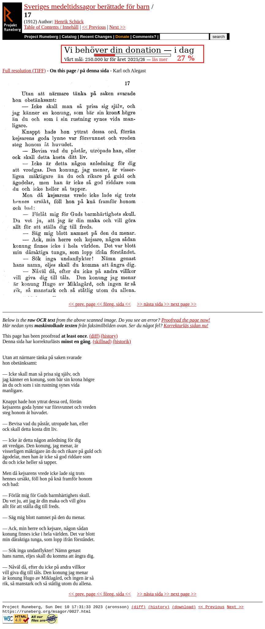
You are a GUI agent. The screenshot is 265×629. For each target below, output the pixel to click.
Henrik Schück (69, 21)
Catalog (69, 36)
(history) (109, 336)
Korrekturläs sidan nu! (186, 325)
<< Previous (94, 27)
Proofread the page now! (185, 320)
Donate (122, 36)
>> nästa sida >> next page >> (166, 304)
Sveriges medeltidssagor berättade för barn (87, 6)
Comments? (144, 36)
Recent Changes (96, 36)
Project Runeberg (41, 36)
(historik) (122, 341)
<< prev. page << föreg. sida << (100, 304)
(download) (184, 607)
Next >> (117, 27)
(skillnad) (102, 341)
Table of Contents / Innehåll (51, 27)
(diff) (94, 336)
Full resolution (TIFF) (24, 70)
